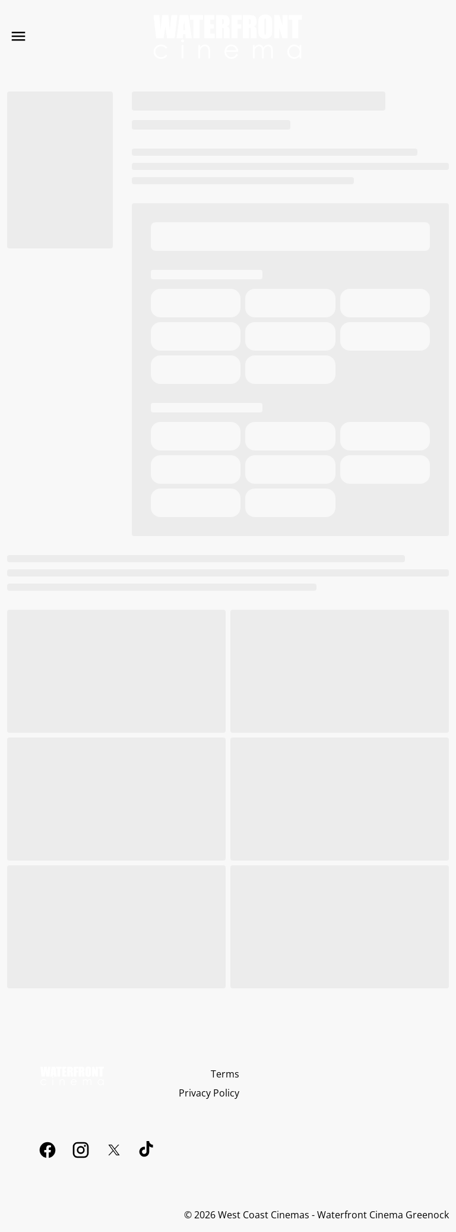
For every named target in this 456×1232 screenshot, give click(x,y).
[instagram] (80, 1149)
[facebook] (47, 1149)
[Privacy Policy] (209, 1092)
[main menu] (18, 36)
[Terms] (225, 1073)
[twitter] (114, 1149)
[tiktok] (147, 1149)
